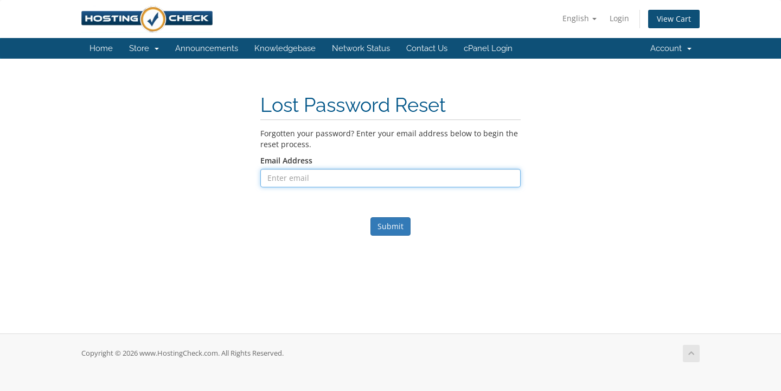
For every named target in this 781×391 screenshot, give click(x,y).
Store (144, 48)
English (579, 18)
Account (671, 48)
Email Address (286, 160)
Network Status (361, 48)
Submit (390, 226)
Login (619, 18)
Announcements (206, 48)
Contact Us (426, 48)
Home (101, 48)
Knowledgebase (285, 48)
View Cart (674, 19)
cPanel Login (488, 48)
